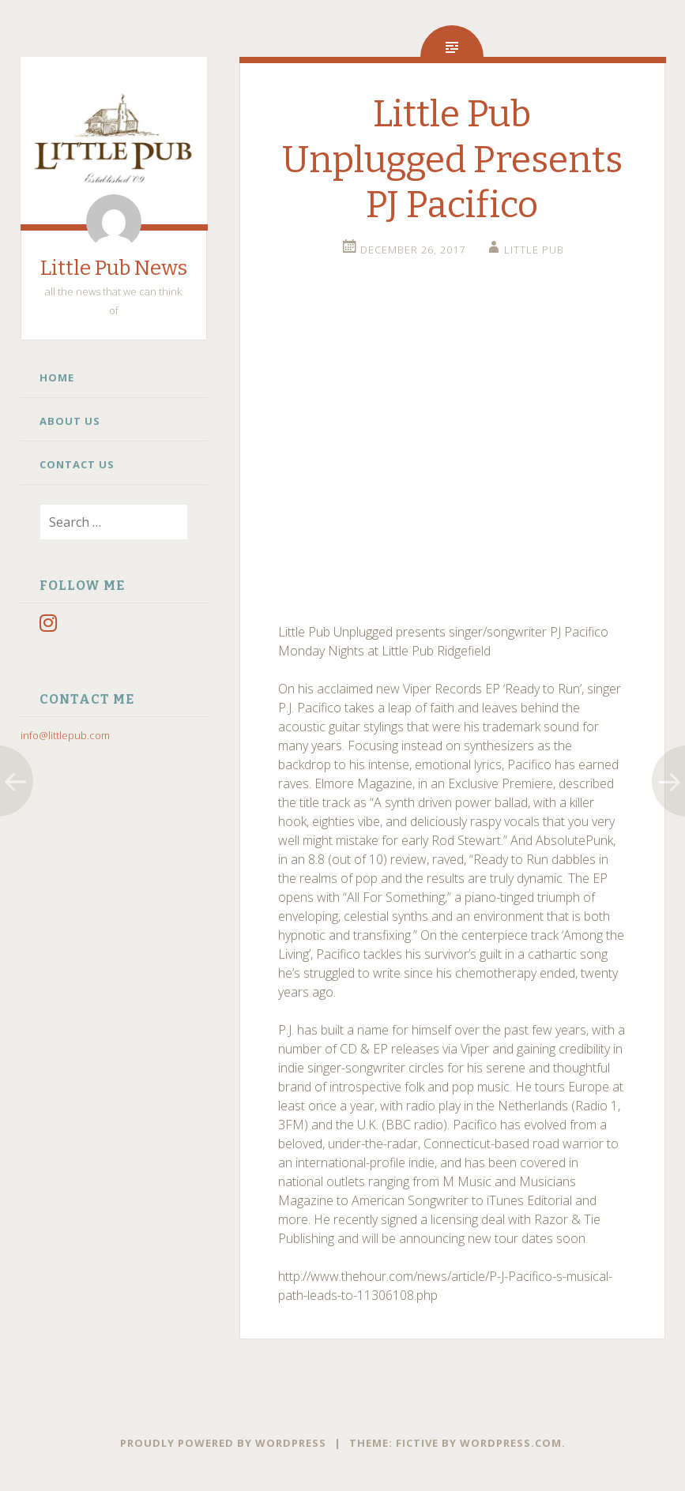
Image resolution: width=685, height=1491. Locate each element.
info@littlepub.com (65, 735)
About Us (70, 421)
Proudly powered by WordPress (223, 1443)
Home (57, 377)
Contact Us (77, 464)
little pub (534, 249)
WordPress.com (511, 1443)
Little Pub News (113, 268)
